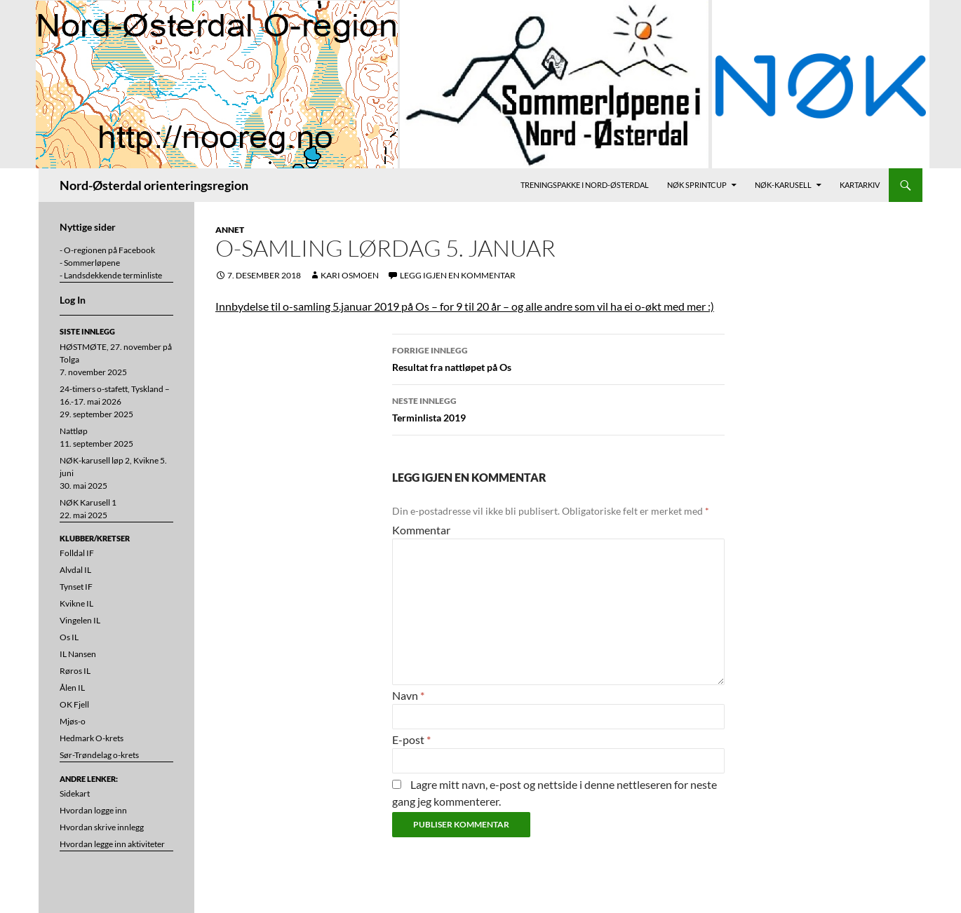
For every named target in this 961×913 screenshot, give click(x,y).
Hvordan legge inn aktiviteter (112, 844)
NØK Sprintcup (697, 184)
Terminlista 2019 (558, 408)
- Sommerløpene (90, 262)
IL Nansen (78, 654)
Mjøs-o (73, 721)
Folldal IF (77, 553)
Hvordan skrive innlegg (102, 827)
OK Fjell (74, 704)
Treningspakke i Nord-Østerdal (584, 184)
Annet (229, 229)
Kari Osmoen (350, 275)
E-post (411, 739)
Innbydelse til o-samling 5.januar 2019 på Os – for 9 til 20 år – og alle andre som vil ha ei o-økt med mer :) (464, 306)
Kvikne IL (76, 603)
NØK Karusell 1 (88, 502)
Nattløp (74, 431)
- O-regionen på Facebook (107, 250)
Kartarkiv (860, 184)
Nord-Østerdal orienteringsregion (154, 185)
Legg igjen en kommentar (458, 275)
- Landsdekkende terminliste (111, 275)
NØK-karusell (783, 184)
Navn (408, 695)
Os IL (69, 637)
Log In (73, 300)
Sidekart (75, 793)
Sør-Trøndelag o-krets (99, 755)
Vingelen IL (80, 620)
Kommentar (421, 529)
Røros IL (75, 670)
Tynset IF (76, 586)
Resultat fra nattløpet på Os (558, 357)
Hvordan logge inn (93, 810)
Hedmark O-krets (91, 738)
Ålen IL (72, 687)
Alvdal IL (75, 569)
